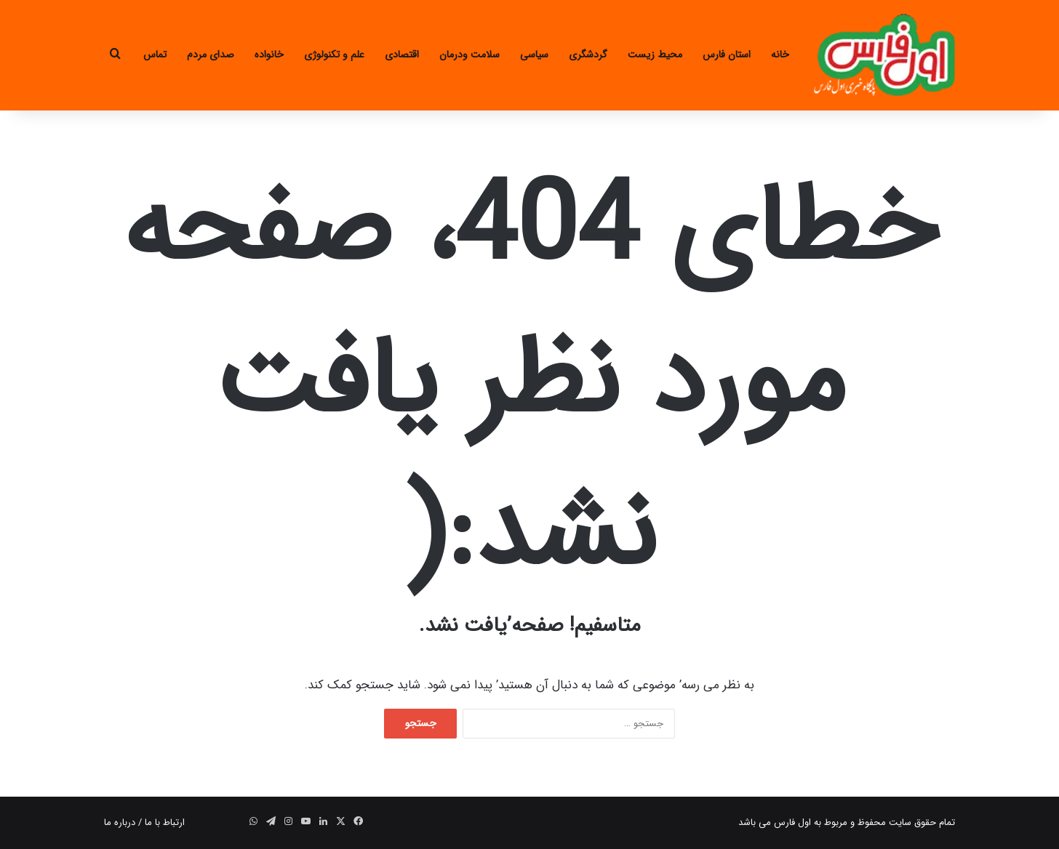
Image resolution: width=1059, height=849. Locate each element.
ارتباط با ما (165, 822)
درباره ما (119, 822)
